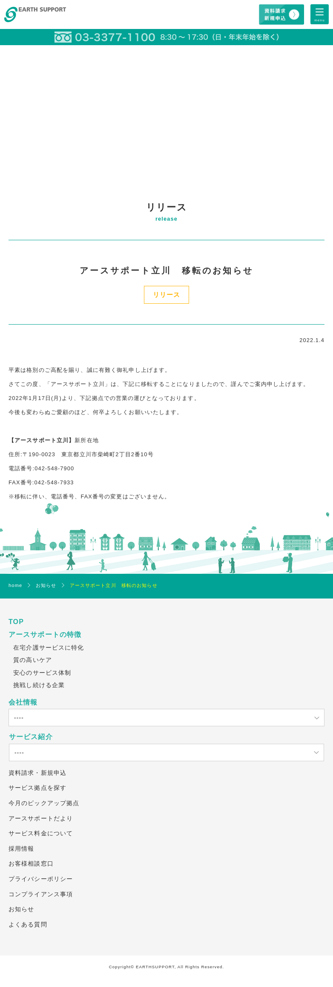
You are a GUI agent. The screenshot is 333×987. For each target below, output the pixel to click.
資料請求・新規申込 (37, 772)
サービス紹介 (31, 736)
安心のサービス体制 (42, 672)
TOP (16, 621)
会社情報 (23, 702)
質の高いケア (32, 659)
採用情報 (21, 848)
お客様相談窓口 (31, 863)
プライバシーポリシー (41, 878)
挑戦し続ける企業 (39, 685)
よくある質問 (28, 924)
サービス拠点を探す (37, 787)
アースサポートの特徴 (45, 634)
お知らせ (21, 909)
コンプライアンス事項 (41, 894)
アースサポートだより (41, 818)
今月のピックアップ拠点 (44, 803)
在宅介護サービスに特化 (48, 647)
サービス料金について (41, 833)
